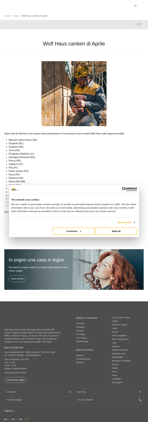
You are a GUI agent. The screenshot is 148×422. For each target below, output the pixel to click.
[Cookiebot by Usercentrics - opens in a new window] (124, 189)
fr (13, 419)
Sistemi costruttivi (120, 350)
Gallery (115, 321)
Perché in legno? (119, 325)
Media (115, 368)
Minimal (79, 362)
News (15, 16)
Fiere (114, 371)
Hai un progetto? (119, 335)
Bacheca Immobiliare (121, 361)
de (20, 419)
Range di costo (119, 353)
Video (114, 328)
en (5, 419)
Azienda (116, 346)
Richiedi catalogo (39, 400)
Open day (109, 392)
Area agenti (117, 382)
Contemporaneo (83, 359)
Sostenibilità (117, 357)
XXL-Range (81, 338)
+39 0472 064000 (16, 355)
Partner (115, 364)
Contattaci (116, 379)
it (135, 5)
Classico (80, 355)
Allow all (116, 231)
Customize (73, 231)
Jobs (114, 343)
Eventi (115, 332)
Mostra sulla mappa (15, 380)
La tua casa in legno (121, 317)
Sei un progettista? (120, 339)
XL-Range (80, 334)
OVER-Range (82, 341)
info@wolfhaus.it (33, 355)
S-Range (80, 323)
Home (7, 16)
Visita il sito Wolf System (15, 372)
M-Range (80, 327)
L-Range (80, 330)
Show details (124, 222)
